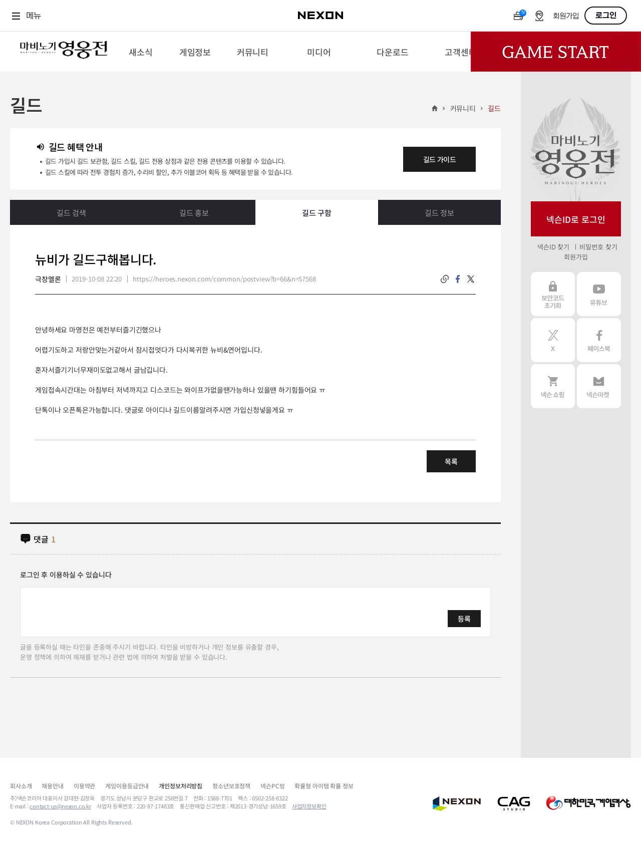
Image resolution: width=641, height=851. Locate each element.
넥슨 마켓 (599, 386)
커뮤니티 (463, 108)
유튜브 (599, 294)
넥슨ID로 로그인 (575, 219)
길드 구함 (317, 212)
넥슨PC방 (272, 785)
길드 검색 (71, 212)
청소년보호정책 (231, 785)
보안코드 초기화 (553, 294)
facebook (458, 279)
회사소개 (21, 785)
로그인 (605, 15)
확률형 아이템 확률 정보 (323, 785)
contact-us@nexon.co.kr (60, 806)
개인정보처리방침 (180, 785)
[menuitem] (140, 52)
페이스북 (599, 340)
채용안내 (52, 785)
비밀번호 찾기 (598, 246)
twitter (471, 279)
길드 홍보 (194, 212)
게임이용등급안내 (127, 785)
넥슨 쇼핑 (553, 386)
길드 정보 (439, 212)
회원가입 (566, 16)
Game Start (556, 52)
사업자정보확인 (309, 806)
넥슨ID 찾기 (553, 246)
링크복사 (445, 279)
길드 (494, 108)
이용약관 (84, 785)
